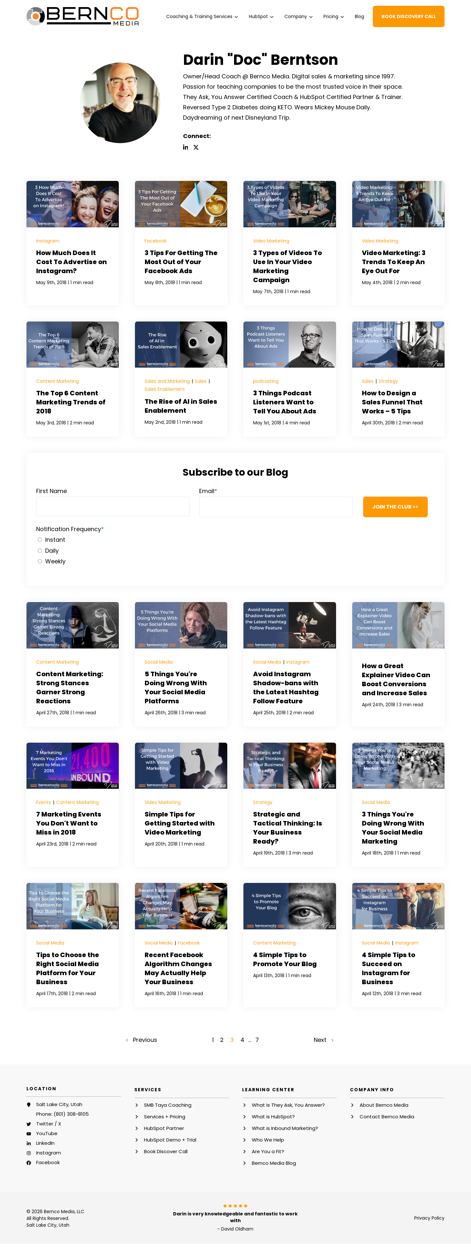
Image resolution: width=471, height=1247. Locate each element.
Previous (142, 1039)
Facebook (156, 241)
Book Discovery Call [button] (409, 16)
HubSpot (261, 16)
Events (44, 802)
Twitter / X (48, 1122)
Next (323, 1039)
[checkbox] (235, 550)
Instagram (47, 241)
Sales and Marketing (168, 381)
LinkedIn (45, 1142)
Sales (201, 381)
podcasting (266, 381)
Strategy (388, 381)
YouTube (46, 1132)
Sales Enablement (165, 389)
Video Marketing (271, 241)
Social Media (159, 661)
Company (298, 16)
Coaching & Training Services (202, 16)
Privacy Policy (429, 1216)
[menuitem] (202, 16)
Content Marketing (57, 381)
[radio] (235, 539)
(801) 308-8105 (71, 1113)
